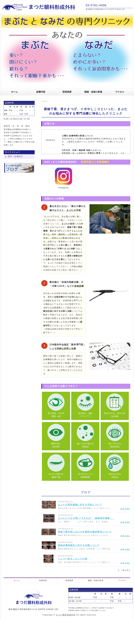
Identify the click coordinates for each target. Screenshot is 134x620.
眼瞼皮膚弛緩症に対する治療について (79, 545)
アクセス (119, 92)
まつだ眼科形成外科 (65, 615)
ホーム (14, 92)
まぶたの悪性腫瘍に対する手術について (80, 504)
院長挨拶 (67, 92)
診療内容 (40, 92)
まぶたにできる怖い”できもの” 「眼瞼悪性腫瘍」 (86, 518)
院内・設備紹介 (15, 156)
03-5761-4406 (96, 5)
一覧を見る (125, 570)
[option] (67, 51)
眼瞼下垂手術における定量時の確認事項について (85, 532)
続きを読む (125, 509)
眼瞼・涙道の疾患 (93, 92)
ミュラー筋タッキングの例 (72, 558)
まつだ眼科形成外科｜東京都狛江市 (38, 7)
